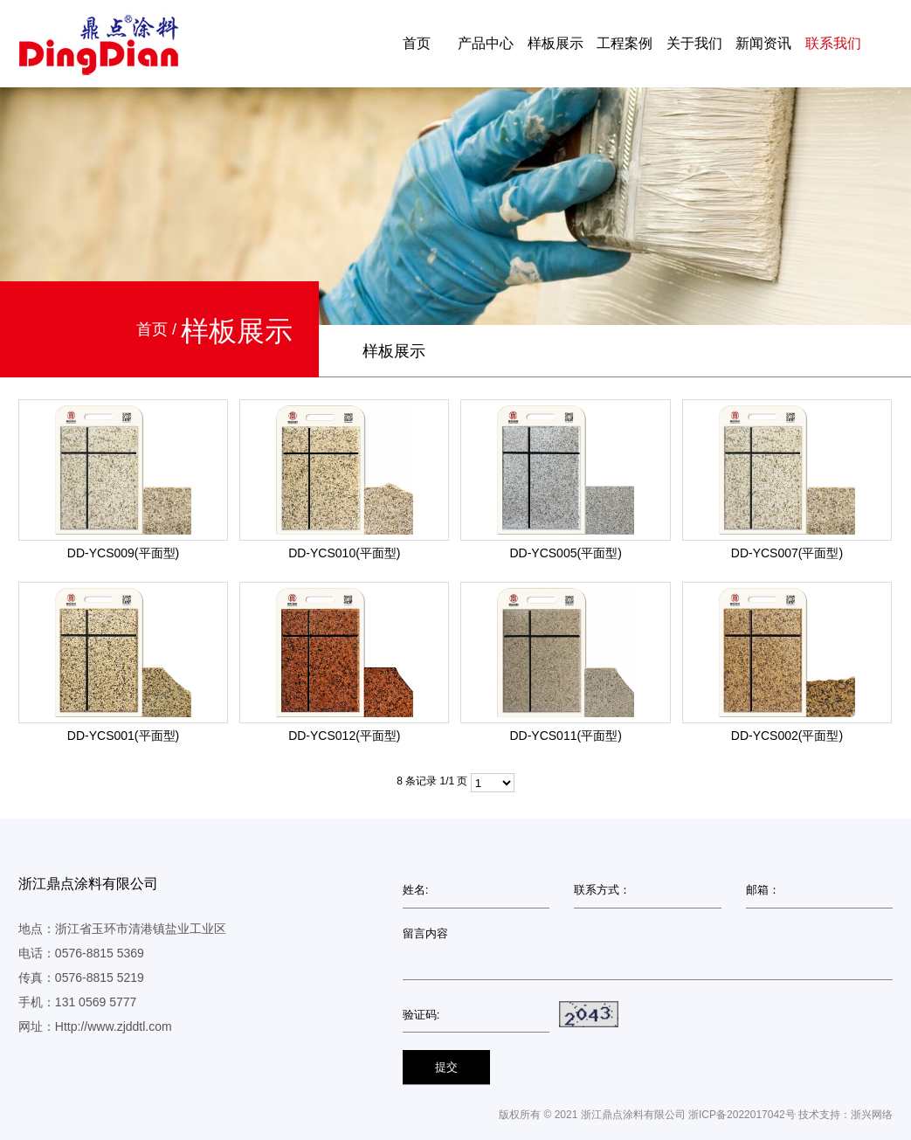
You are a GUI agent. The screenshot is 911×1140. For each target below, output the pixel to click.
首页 (417, 43)
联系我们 (833, 43)
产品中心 (486, 43)
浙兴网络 (872, 1115)
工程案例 (624, 43)
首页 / (158, 329)
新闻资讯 (763, 43)
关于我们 (694, 43)
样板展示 (555, 43)
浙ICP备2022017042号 (742, 1115)
